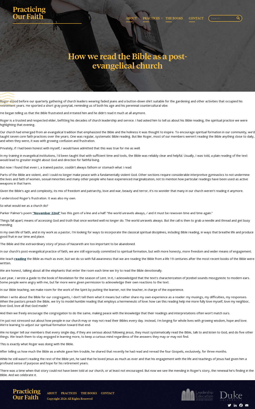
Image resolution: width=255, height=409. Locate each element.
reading (20, 259)
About (131, 18)
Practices (151, 18)
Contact (196, 18)
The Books (174, 18)
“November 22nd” (46, 213)
